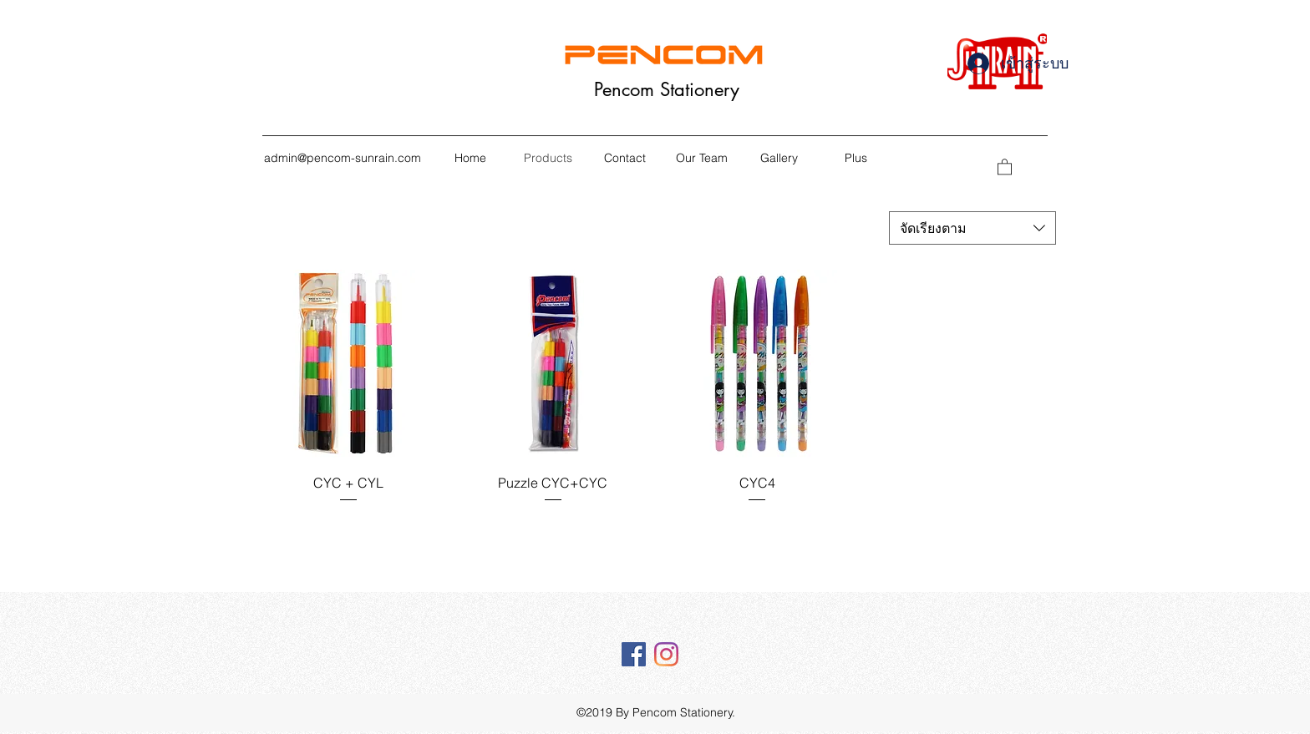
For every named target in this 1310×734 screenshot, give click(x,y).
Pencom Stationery (666, 89)
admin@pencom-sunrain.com (342, 157)
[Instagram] (666, 654)
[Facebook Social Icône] (634, 654)
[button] (1005, 166)
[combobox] (972, 228)
